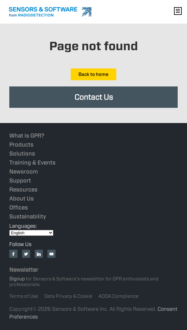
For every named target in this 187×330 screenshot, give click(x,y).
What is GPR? (26, 135)
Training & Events (32, 162)
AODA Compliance (119, 296)
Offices (18, 207)
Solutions (22, 153)
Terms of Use (23, 296)
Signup (17, 279)
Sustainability (27, 216)
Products (21, 144)
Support (20, 180)
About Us (21, 198)
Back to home (93, 74)
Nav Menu (177, 11)
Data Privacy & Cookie (68, 296)
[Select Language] (31, 233)
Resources (23, 189)
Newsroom (23, 171)
